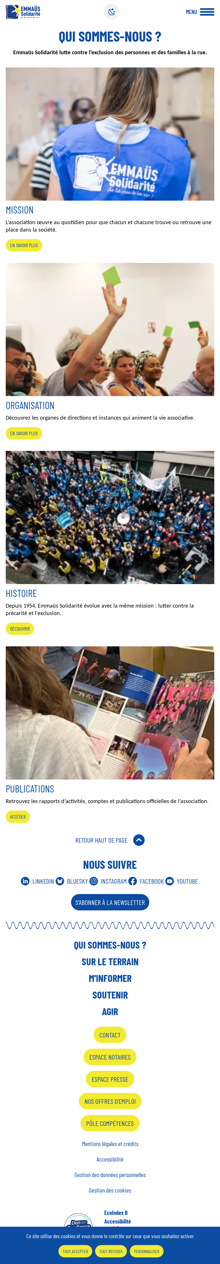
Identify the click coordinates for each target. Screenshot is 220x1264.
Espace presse (110, 1079)
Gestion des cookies (110, 1190)
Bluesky (77, 881)
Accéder (18, 816)
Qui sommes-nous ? (110, 945)
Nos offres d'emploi (110, 1101)
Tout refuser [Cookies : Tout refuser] (111, 1251)
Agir (110, 1011)
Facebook (152, 881)
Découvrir (20, 628)
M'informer (110, 978)
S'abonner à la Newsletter (110, 902)
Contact (110, 1035)
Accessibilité (110, 1159)
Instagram (114, 881)
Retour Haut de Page (101, 840)
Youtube (187, 881)
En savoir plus (24, 245)
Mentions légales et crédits (110, 1143)
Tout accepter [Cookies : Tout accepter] (75, 1251)
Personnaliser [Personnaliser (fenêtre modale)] (146, 1251)
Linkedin (43, 881)
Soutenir (110, 994)
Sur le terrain (110, 961)
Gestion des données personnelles (110, 1174)
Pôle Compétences (110, 1123)
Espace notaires (110, 1057)
